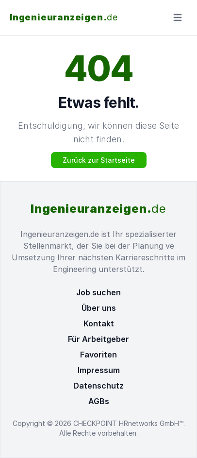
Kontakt (98, 323)
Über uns (99, 308)
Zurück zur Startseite (99, 160)
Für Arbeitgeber (98, 339)
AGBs (98, 401)
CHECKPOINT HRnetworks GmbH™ (128, 423)
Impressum (99, 370)
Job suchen (98, 292)
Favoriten (98, 354)
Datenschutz (98, 385)
